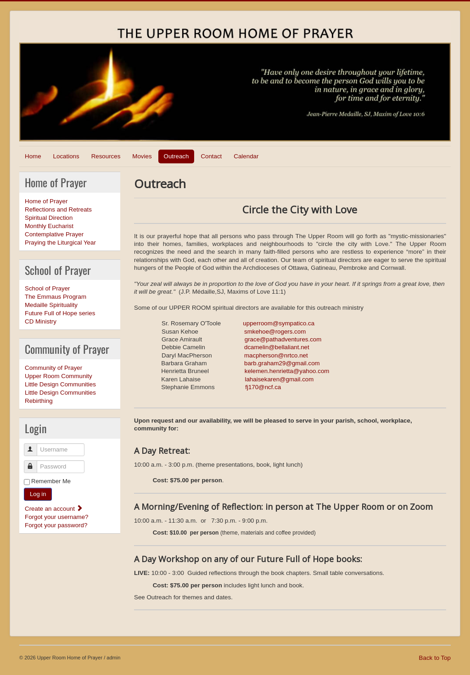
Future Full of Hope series (60, 313)
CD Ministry (40, 321)
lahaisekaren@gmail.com (279, 379)
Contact (211, 156)
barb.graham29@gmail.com (282, 363)
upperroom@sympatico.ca (278, 323)
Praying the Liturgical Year (60, 242)
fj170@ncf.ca (263, 387)
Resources (106, 156)
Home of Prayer (46, 201)
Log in (38, 494)
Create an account (54, 508)
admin (113, 657)
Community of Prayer (53, 367)
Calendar (246, 156)
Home (33, 156)
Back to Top (435, 657)
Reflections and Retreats (58, 209)
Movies (141, 156)
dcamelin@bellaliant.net (276, 347)
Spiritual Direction (49, 217)
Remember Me (51, 481)
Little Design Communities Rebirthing (60, 396)
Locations (66, 156)
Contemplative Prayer (54, 234)
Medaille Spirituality (51, 304)
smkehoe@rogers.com (275, 331)
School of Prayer (47, 288)
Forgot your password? (56, 525)
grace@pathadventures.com (283, 339)
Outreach (176, 156)
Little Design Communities (60, 384)
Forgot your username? (57, 516)
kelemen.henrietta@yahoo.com (287, 371)
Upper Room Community (58, 376)
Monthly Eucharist (49, 226)
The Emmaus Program (55, 296)
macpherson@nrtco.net (276, 355)
